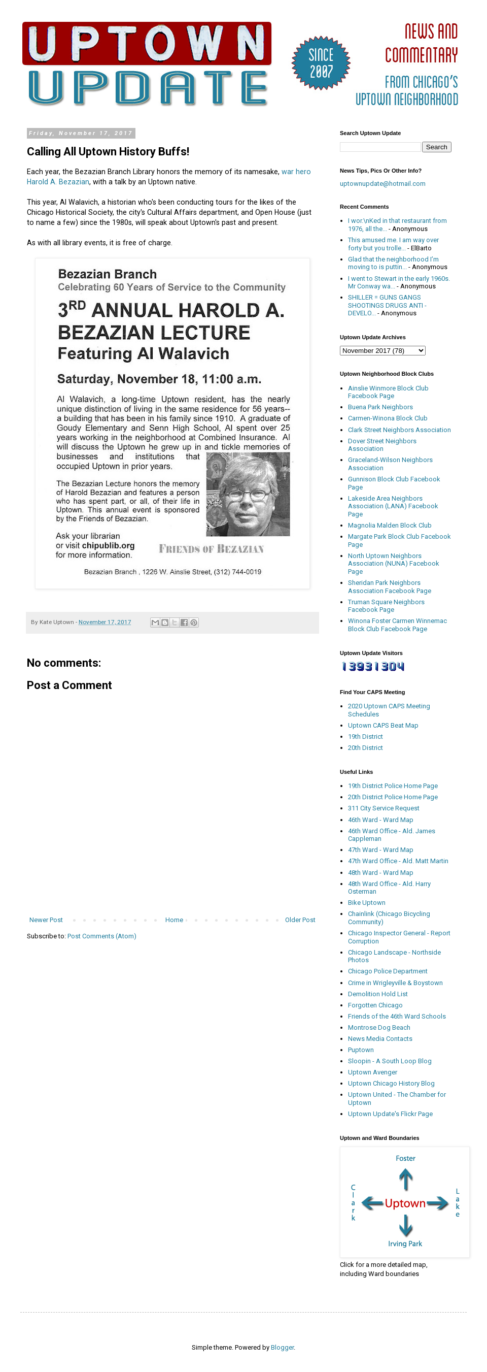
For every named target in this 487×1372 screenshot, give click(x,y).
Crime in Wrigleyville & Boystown (395, 983)
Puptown (361, 1050)
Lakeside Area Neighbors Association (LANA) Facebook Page (393, 506)
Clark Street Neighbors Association (399, 430)
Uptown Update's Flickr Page (390, 1114)
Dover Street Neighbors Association (382, 445)
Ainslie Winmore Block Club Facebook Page (388, 392)
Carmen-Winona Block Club (388, 418)
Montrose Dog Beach (379, 1027)
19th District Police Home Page (393, 786)
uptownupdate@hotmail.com (383, 183)
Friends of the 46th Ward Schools (397, 1016)
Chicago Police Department (388, 971)
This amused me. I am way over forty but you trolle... (393, 244)
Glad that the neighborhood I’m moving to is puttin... (393, 263)
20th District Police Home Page (393, 797)
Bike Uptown (367, 902)
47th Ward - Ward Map (380, 850)
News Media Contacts (380, 1038)
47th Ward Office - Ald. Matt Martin (398, 861)
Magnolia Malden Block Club (390, 525)
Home (174, 920)
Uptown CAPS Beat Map (383, 725)
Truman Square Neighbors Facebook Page (386, 606)
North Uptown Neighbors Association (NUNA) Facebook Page (393, 563)
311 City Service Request (384, 808)
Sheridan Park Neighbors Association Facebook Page (389, 587)
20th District (365, 748)
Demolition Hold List (378, 994)
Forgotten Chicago (375, 1005)
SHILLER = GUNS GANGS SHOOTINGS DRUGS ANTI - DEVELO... (387, 305)
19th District (365, 736)
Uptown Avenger (372, 1072)
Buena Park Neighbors (380, 407)
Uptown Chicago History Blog (391, 1083)
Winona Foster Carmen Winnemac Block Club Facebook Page (397, 625)
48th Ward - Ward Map (380, 872)
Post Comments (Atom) (101, 936)
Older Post (300, 920)
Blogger (282, 1347)
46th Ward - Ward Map (380, 820)
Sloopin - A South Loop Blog (390, 1061)
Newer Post (46, 920)
